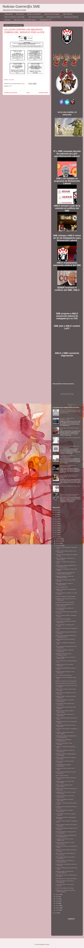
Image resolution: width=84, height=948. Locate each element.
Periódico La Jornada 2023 (34, 14)
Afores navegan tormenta (62, 775)
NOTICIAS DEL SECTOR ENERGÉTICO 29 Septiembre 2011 (66, 636)
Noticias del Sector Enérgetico (52, 14)
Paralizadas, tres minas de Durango (65, 602)
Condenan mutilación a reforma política (65, 596)
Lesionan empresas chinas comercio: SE (66, 683)
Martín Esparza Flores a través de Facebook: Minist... (64, 584)
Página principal (9, 14)
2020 (55, 516)
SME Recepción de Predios (54, 17)
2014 (55, 530)
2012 (55, 534)
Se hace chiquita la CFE (62, 587)
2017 (55, 523)
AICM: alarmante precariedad (63, 619)
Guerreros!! (7, 19)
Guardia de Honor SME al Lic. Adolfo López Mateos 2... (65, 843)
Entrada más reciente (10, 92)
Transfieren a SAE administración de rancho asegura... (65, 733)
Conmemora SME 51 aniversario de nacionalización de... (65, 872)
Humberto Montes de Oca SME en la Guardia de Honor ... (65, 861)
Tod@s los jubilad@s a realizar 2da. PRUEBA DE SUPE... (65, 577)
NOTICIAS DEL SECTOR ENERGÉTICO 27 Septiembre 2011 (66, 836)
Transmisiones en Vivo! (45, 19)
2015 (55, 528)
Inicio (27, 92)
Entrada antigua (43, 92)
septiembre (59, 545)
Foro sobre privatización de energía (64, 888)
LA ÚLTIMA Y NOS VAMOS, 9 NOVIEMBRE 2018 (67, 419)
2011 (55, 537)
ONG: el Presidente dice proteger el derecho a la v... (65, 811)
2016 (55, 525)
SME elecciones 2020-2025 (71, 17)
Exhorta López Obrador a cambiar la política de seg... (65, 700)
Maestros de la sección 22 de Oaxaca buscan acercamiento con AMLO (69, 495)
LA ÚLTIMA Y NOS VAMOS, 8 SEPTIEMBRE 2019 (67, 456)
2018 (55, 521)
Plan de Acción (20, 14)
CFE (10, 86)
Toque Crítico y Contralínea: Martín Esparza (25, 19)
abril (57, 903)
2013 (55, 532)
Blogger (47, 944)
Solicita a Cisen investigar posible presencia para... (64, 785)
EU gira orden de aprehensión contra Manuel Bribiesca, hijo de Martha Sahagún (69, 476)
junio (57, 899)
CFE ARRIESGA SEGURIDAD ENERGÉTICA (63, 765)
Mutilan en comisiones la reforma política (66, 681)
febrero (58, 907)
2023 (55, 510)
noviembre (58, 541)
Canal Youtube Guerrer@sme (35, 17)
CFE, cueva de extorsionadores (63, 675)
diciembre (58, 538)
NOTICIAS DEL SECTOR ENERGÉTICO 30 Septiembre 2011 (66, 566)
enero (57, 910)
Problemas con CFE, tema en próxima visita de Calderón (65, 891)
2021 (55, 514)
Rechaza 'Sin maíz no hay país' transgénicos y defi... (63, 654)
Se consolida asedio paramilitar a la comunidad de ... (64, 608)
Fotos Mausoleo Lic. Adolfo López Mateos (66, 878)
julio (57, 896)
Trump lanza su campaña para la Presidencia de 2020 (68, 466)
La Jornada (11, 79)
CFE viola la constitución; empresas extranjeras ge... (65, 650)
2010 (55, 913)
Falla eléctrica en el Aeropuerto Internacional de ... (63, 740)
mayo (57, 901)
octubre (58, 543)
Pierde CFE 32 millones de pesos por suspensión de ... (65, 751)
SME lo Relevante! (68, 14)
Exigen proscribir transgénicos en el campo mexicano (65, 605)
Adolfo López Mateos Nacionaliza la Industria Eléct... (65, 881)
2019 (55, 519)
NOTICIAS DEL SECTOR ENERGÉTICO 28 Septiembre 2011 (66, 736)
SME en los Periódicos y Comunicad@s (15, 17)
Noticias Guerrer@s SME (21, 6)
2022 (55, 512)
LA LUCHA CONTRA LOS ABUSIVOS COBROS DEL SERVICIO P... (65, 573)
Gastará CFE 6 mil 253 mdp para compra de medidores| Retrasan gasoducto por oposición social (70, 411)
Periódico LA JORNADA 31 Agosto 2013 (70, 437)
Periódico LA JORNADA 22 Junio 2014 (69, 486)
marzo (57, 905)
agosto (58, 894)
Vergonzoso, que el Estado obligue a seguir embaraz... (65, 711)
